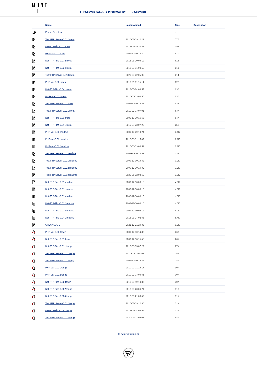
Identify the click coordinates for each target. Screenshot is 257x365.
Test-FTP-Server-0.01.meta (59, 103)
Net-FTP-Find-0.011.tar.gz (58, 246)
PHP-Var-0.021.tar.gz (56, 267)
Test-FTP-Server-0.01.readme (60, 153)
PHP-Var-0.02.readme (56, 132)
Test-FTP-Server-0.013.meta (59, 75)
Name (48, 25)
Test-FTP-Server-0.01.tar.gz (59, 260)
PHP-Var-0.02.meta (55, 53)
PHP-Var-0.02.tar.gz (55, 232)
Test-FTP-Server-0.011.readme (61, 160)
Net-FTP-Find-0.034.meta (58, 68)
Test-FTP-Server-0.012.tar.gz (60, 303)
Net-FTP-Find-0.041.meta (58, 89)
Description (199, 25)
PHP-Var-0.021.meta (56, 82)
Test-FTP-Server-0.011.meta (59, 110)
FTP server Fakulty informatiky (103, 12)
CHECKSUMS (52, 224)
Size (177, 25)
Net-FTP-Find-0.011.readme (59, 189)
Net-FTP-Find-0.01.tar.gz (58, 239)
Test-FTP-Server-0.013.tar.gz (60, 317)
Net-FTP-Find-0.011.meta (58, 125)
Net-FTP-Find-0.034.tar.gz (58, 296)
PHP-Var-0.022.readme (57, 146)
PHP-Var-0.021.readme (57, 139)
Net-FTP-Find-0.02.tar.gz (58, 282)
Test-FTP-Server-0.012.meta (59, 39)
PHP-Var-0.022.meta (56, 96)
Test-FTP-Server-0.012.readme (61, 167)
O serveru (138, 12)
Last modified (133, 25)
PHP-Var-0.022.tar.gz (56, 274)
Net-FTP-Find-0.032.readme (59, 203)
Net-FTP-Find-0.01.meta (57, 118)
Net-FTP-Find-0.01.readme (59, 182)
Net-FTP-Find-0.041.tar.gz (58, 310)
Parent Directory (53, 32)
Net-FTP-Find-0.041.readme (59, 217)
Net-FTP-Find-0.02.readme (59, 196)
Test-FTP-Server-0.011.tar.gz (60, 253)
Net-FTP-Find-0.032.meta (58, 60)
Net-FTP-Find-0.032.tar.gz (58, 289)
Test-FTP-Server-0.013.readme (61, 175)
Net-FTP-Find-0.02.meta (57, 46)
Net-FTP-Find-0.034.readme (59, 210)
